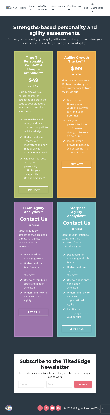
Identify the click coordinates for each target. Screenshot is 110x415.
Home (23, 7)
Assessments (58, 8)
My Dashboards (97, 7)
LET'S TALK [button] (34, 312)
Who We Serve (42, 8)
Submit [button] (83, 384)
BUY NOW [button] (33, 190)
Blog (85, 7)
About (32, 8)
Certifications (74, 8)
